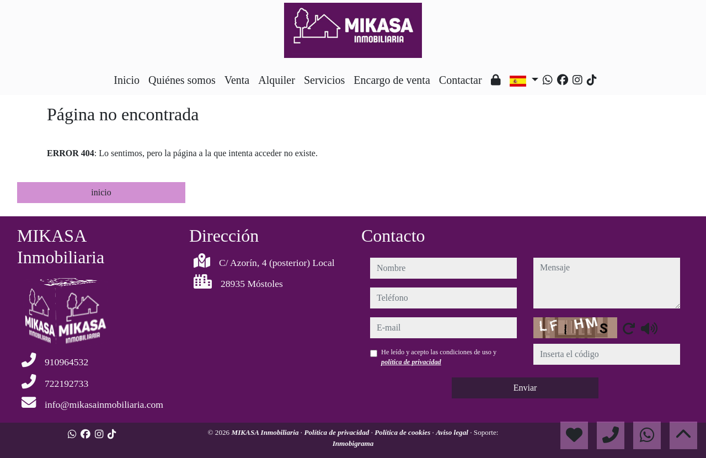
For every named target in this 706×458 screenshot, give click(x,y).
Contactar (460, 80)
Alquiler (276, 80)
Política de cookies (403, 432)
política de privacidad (411, 362)
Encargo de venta (392, 80)
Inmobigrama (353, 443)
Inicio (127, 80)
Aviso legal (453, 432)
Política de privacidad (337, 432)
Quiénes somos (182, 80)
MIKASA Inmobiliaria (265, 432)
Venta (237, 80)
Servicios (324, 80)
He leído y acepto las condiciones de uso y (438, 357)
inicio (101, 192)
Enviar (525, 387)
